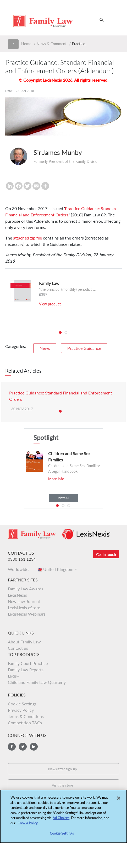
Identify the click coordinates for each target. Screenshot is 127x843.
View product (50, 304)
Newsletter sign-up (62, 769)
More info (56, 479)
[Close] (118, 800)
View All (63, 498)
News (45, 348)
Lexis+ (13, 675)
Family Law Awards (25, 588)
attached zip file (27, 237)
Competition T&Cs (25, 722)
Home (26, 43)
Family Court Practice (28, 663)
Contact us (18, 648)
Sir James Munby (58, 152)
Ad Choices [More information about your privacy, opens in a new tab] (61, 820)
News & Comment (52, 43)
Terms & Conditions (26, 716)
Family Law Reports (25, 669)
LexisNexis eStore (24, 607)
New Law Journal (24, 601)
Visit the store (62, 785)
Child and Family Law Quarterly (37, 682)
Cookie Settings (22, 703)
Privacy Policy (21, 709)
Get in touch (106, 554)
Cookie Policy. (28, 825)
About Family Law (24, 641)
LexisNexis (17, 594)
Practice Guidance (84, 348)
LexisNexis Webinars (27, 613)
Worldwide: (20, 569)
